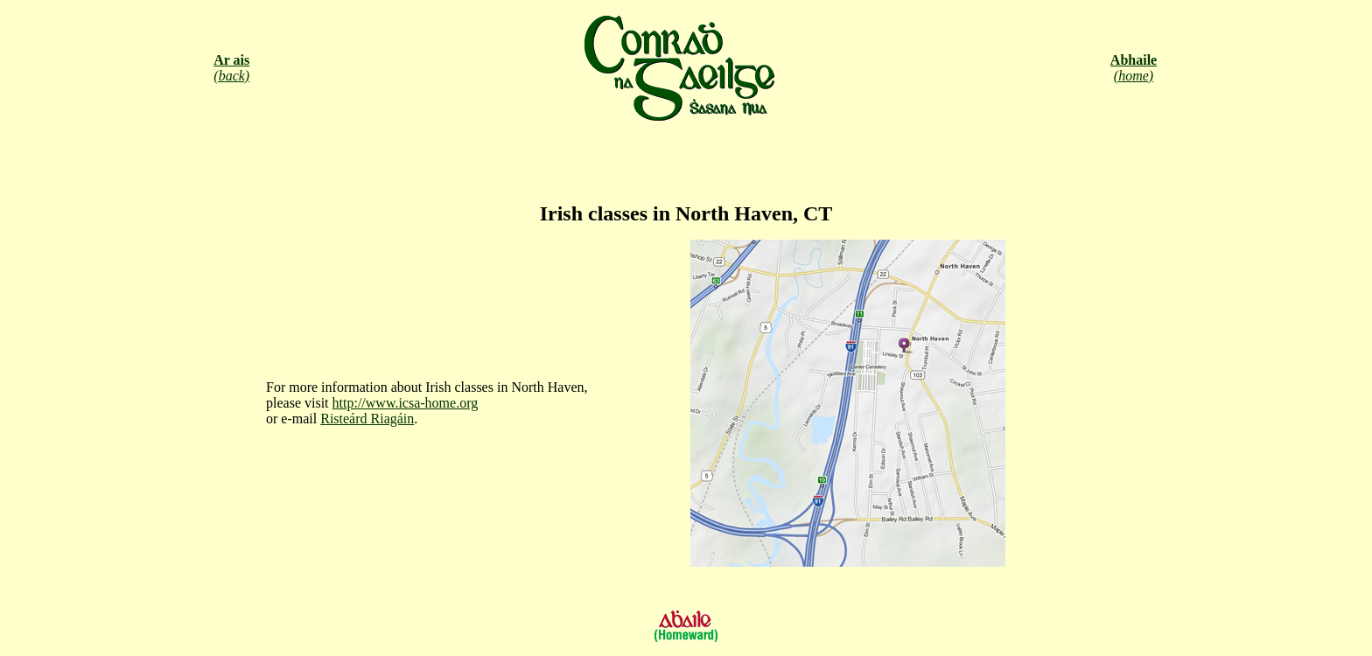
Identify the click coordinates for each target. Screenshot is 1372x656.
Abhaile (1133, 59)
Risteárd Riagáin (367, 418)
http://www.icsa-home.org (405, 402)
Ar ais (231, 59)
